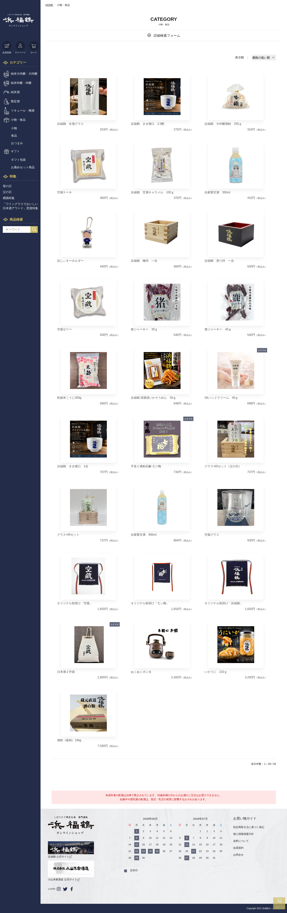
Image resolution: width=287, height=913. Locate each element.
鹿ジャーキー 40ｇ (217, 329)
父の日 (7, 192)
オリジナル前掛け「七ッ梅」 (150, 603)
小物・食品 (18, 119)
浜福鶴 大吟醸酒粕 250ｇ (223, 123)
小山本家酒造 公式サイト (71, 871)
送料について (241, 840)
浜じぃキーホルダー (70, 260)
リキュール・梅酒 (22, 110)
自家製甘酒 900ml (144, 534)
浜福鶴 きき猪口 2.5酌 (147, 123)
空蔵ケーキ (64, 192)
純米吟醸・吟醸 (21, 82)
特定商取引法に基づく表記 (248, 827)
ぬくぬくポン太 (141, 671)
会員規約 (238, 847)
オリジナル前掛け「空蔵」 (74, 603)
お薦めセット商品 (23, 167)
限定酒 (15, 101)
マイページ (20, 47)
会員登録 (6, 47)
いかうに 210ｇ (215, 671)
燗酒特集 (9, 198)
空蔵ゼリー (64, 329)
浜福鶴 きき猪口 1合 (72, 466)
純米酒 (15, 92)
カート (33, 47)
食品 (14, 135)
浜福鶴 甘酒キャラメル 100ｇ (152, 192)
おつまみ (17, 143)
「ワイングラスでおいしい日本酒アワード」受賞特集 (20, 206)
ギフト (15, 151)
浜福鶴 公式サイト (71, 849)
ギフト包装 (18, 159)
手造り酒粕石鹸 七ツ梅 (146, 466)
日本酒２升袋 (66, 671)
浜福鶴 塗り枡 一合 (219, 260)
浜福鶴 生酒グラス (70, 123)
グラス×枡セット (68, 534)
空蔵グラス (211, 534)
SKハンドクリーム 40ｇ (221, 397)
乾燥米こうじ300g (69, 397)
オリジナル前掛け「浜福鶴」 (223, 603)
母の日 (7, 186)
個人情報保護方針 (243, 833)
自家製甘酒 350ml (217, 192)
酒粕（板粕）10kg (69, 740)
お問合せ (238, 854)
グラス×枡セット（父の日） (223, 466)
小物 (14, 128)
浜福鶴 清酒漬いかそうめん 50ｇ (153, 397)
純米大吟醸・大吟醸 (24, 73)
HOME (49, 5)
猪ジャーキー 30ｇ (144, 329)
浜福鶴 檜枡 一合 (144, 260)
